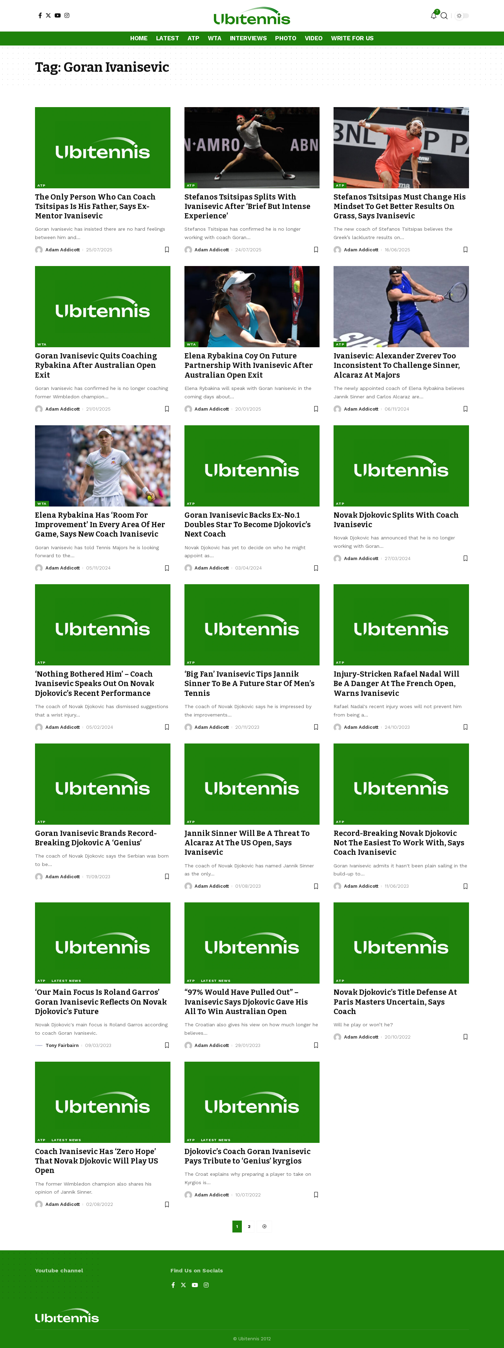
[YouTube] (58, 15)
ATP (41, 185)
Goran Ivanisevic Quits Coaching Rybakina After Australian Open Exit (96, 365)
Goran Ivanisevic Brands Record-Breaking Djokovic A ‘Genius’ (96, 838)
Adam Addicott (63, 249)
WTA (42, 344)
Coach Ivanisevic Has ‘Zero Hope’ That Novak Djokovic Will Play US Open (96, 1161)
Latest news (66, 981)
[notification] (433, 16)
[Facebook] (40, 15)
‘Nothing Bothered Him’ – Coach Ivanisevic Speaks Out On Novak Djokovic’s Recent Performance (94, 684)
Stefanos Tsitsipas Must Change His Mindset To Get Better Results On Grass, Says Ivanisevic (400, 207)
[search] (444, 16)
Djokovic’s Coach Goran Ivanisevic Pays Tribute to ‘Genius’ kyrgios (247, 1156)
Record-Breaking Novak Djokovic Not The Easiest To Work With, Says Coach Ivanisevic (399, 843)
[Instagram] (67, 15)
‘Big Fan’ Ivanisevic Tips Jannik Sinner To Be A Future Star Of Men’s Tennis (249, 684)
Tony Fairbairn (62, 1045)
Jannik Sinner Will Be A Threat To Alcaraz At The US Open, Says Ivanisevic (247, 843)
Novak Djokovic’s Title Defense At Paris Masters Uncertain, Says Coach (395, 1002)
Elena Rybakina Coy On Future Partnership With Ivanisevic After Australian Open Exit (248, 365)
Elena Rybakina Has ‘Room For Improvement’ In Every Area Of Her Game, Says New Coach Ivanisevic (100, 525)
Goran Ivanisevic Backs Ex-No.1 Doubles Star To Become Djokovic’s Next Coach (247, 525)
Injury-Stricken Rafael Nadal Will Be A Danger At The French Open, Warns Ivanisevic (397, 684)
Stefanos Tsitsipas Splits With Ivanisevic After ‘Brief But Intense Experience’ (247, 207)
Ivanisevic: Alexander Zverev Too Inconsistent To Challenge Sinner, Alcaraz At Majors (397, 365)
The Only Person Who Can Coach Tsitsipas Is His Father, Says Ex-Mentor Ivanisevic (95, 207)
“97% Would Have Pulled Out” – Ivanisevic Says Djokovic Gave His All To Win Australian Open (246, 1002)
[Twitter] (48, 15)
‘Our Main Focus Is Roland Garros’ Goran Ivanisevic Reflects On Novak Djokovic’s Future (101, 1002)
